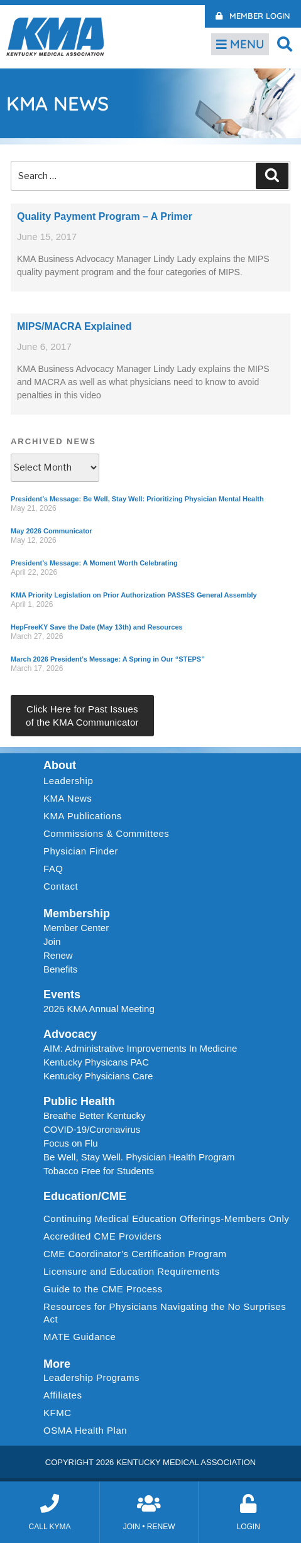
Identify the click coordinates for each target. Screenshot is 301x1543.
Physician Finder (80, 851)
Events (61, 994)
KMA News (67, 798)
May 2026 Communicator (51, 531)
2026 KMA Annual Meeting (99, 1008)
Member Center (76, 927)
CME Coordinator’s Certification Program (135, 1253)
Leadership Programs (94, 1377)
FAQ (53, 868)
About (59, 765)
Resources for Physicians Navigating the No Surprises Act (164, 1312)
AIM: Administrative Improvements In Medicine (140, 1048)
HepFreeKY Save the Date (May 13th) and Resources (97, 627)
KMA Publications (82, 815)
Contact (60, 886)
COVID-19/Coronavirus (91, 1129)
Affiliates (65, 1395)
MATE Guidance (79, 1336)
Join (52, 941)
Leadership (71, 781)
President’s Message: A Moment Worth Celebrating (94, 563)
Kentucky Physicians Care (98, 1076)
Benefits (60, 969)
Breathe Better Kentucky (94, 1115)
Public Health (79, 1101)
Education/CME (84, 1196)
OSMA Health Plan (85, 1430)
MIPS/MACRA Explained (74, 326)
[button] (285, 43)
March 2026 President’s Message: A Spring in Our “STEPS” (108, 659)
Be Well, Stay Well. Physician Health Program (139, 1157)
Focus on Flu (70, 1143)
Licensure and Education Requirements (131, 1271)
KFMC (57, 1412)
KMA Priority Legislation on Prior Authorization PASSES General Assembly (134, 595)
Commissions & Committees (106, 833)
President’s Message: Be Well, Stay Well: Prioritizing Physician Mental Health (137, 499)
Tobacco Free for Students (98, 1170)
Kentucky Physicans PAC (96, 1062)
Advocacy (70, 1034)
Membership (76, 913)
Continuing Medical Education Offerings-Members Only (166, 1218)
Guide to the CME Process (103, 1289)
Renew (58, 955)
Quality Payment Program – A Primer (104, 216)
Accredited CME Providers (102, 1236)
